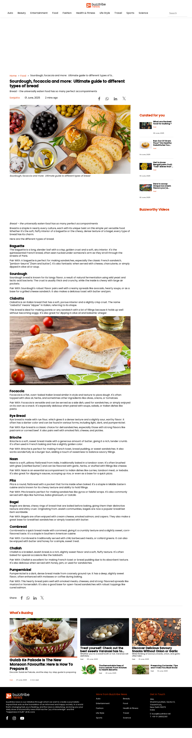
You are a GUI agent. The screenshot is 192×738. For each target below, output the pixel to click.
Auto (10, 13)
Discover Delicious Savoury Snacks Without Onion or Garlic (155, 649)
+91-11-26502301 (159, 716)
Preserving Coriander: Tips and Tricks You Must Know (164, 666)
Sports (130, 13)
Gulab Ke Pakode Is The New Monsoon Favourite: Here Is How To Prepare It (41, 664)
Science (143, 13)
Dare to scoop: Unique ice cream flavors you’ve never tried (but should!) (162, 188)
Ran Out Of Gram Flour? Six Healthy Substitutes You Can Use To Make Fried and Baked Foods (162, 146)
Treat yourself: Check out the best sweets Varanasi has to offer (101, 651)
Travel (118, 13)
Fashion (67, 13)
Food (55, 13)
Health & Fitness (85, 13)
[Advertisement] (96, 45)
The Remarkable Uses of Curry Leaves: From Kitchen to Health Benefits (113, 667)
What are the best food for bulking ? (162, 122)
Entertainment (39, 13)
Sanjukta (15, 97)
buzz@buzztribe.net (161, 713)
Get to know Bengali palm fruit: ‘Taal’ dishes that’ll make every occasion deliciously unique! (163, 167)
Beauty (22, 13)
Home (13, 75)
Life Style (105, 13)
